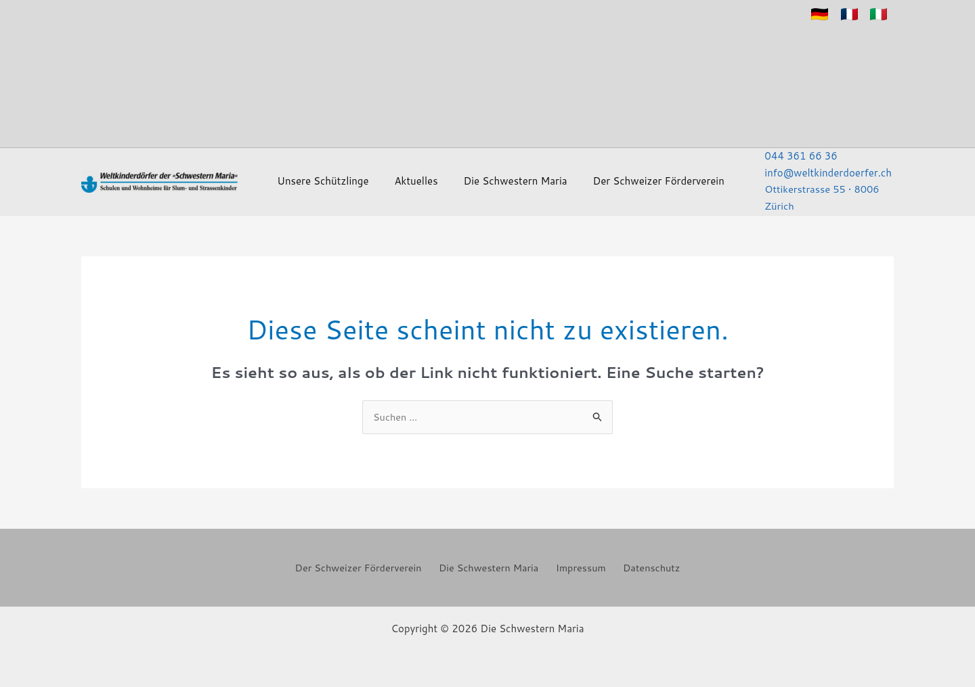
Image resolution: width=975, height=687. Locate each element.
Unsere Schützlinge (328, 178)
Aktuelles (405, 178)
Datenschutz (646, 566)
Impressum (581, 566)
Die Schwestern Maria (489, 178)
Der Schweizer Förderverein (616, 178)
